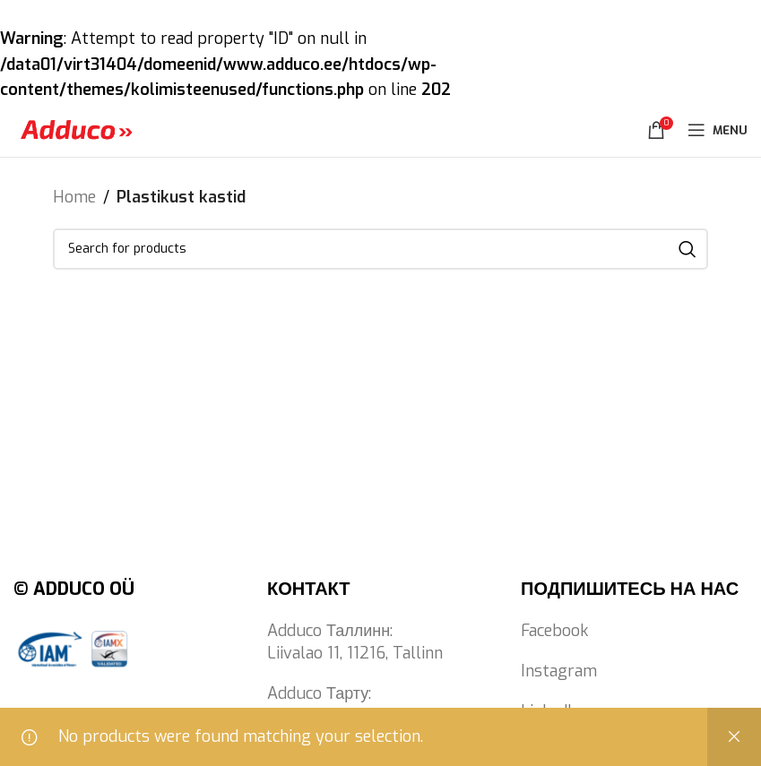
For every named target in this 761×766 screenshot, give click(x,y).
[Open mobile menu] (718, 130)
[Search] (380, 249)
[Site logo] (76, 129)
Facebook (554, 630)
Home (74, 197)
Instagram (559, 671)
